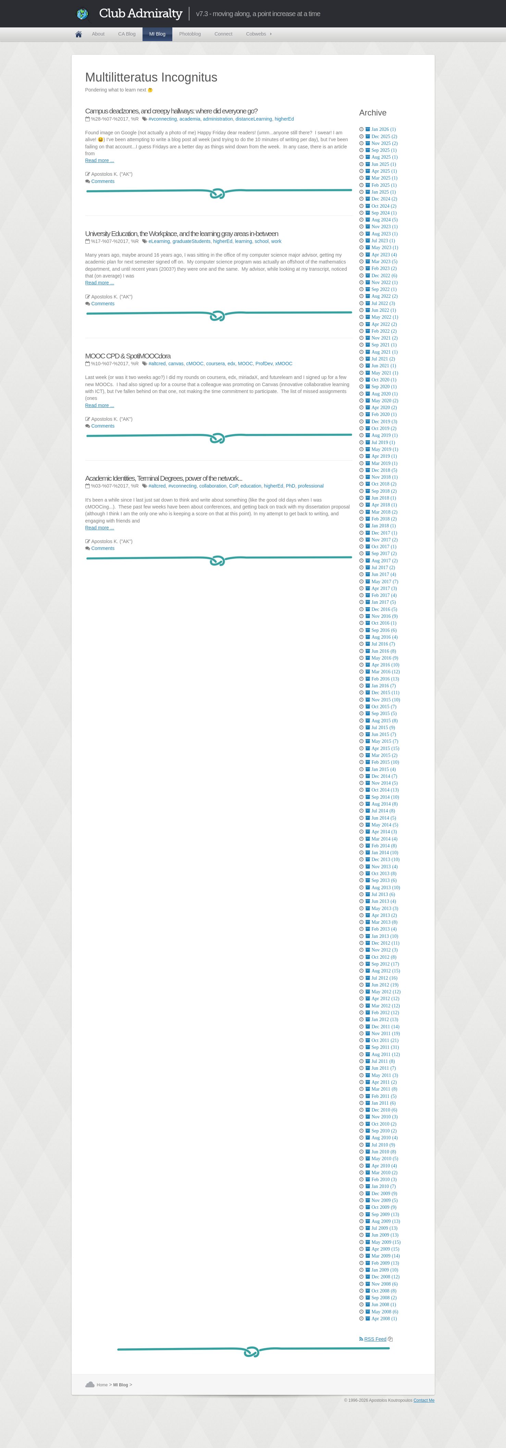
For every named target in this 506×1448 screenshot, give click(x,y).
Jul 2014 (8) (380, 810)
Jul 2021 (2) (380, 358)
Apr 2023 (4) (381, 254)
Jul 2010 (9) (380, 1144)
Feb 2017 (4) (381, 595)
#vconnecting (163, 119)
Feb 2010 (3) (381, 1179)
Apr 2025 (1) (381, 171)
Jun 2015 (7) (381, 734)
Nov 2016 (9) (382, 616)
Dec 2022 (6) (381, 275)
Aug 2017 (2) (382, 560)
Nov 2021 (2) (382, 337)
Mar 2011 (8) (381, 1089)
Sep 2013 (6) (381, 880)
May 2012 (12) (383, 991)
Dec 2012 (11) (382, 943)
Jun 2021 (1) (381, 365)
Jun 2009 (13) (382, 1234)
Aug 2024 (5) (382, 219)
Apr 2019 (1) (381, 456)
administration (218, 119)
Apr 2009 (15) (382, 1249)
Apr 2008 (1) (381, 1318)
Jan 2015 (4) (381, 769)
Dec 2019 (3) (381, 421)
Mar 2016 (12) (383, 671)
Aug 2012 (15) (383, 970)
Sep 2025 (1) (381, 150)
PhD (290, 486)
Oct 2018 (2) (381, 483)
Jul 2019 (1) (380, 442)
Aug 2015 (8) (382, 720)
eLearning (159, 241)
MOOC (245, 363)
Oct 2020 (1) (381, 379)
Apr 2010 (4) (381, 1165)
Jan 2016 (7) (381, 685)
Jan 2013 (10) (382, 936)
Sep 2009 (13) (382, 1214)
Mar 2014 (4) (382, 838)
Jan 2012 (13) (382, 1019)
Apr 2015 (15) (382, 748)
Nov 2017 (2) (382, 539)
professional (311, 486)
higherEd (284, 119)
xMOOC (284, 363)
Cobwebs (256, 34)
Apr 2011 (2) (381, 1082)
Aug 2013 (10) (383, 887)
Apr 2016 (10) (382, 664)
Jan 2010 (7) (381, 1186)
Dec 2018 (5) (381, 470)
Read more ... (99, 160)
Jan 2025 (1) (381, 191)
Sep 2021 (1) (381, 344)
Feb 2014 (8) (381, 845)
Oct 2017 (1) (381, 546)
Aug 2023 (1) (382, 233)
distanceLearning (254, 119)
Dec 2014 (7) (381, 776)
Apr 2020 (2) (381, 407)
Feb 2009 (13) (382, 1263)
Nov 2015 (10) (383, 699)
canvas (175, 363)
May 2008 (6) (382, 1311)
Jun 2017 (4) (381, 574)
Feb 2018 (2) (381, 518)
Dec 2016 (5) (381, 609)
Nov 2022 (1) (382, 282)
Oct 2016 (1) (381, 623)
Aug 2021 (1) (382, 351)
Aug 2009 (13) (383, 1221)
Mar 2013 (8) (382, 922)
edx (231, 363)
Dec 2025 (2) (381, 136)
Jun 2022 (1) (381, 310)
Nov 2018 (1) (382, 477)
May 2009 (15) (383, 1242)
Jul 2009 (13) (382, 1228)
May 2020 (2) (382, 400)
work (276, 241)
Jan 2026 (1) (381, 129)
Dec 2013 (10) (383, 859)
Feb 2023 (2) (381, 268)
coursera (215, 363)
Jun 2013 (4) (381, 901)
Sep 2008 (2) (381, 1297)
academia (190, 119)
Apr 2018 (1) (381, 504)
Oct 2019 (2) (381, 428)
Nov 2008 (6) (382, 1283)
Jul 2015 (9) (380, 727)
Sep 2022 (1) (381, 289)
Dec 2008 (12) (383, 1276)
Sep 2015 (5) (381, 713)
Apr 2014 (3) (381, 831)
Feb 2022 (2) (381, 331)
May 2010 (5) (382, 1158)
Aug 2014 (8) (382, 803)
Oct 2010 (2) (381, 1123)
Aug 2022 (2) (382, 296)
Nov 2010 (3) (382, 1116)
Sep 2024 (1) (381, 212)
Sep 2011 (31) (382, 1047)
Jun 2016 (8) (381, 651)
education (250, 486)
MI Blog (157, 34)
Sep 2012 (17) (382, 963)
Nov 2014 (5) (382, 783)
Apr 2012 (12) (382, 998)
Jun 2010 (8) (381, 1151)
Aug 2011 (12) (383, 1054)
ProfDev (264, 363)
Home (78, 34)
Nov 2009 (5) (382, 1200)
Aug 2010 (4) (382, 1137)
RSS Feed (373, 1339)
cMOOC (195, 363)
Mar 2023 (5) (382, 261)
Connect (223, 34)
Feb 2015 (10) (382, 762)
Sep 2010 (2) (381, 1130)
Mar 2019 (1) (382, 463)
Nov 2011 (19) (383, 1033)
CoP (233, 486)
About (98, 34)
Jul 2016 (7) (380, 643)
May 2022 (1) (382, 317)
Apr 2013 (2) (381, 915)
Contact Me (424, 1400)
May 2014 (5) (382, 824)
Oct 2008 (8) (381, 1290)
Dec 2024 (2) (381, 198)
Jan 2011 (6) (381, 1103)
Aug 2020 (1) (382, 393)
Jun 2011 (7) (381, 1068)
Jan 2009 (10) (382, 1269)
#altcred (157, 363)
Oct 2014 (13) (382, 789)
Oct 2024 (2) (381, 206)
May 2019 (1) (382, 449)
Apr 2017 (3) (381, 588)
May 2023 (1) (382, 247)
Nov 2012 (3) (382, 949)
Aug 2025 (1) (382, 157)
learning (243, 241)
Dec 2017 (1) (381, 532)
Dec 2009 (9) (381, 1193)
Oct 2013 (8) (381, 873)
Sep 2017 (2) (381, 553)
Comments (103, 181)
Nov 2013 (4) (382, 866)
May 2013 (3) (382, 908)
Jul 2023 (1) (380, 240)
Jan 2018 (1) (381, 525)
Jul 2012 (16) (382, 977)
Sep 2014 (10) (382, 797)
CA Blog (127, 34)
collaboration (212, 486)
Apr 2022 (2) (381, 324)
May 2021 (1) (382, 372)
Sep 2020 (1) (381, 386)
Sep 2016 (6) (381, 630)
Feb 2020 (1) (381, 414)
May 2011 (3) (382, 1075)
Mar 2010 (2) (382, 1172)
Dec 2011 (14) (382, 1026)
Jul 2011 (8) (380, 1061)
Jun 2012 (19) (382, 984)
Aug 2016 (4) (382, 637)
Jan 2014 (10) (382, 852)
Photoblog (190, 34)
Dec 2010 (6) (381, 1109)
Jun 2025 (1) (381, 164)
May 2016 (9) (382, 657)
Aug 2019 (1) (382, 435)
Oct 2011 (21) (382, 1040)
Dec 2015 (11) (382, 692)
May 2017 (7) (382, 581)
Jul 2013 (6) (380, 894)
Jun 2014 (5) (381, 817)
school (262, 241)
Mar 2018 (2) (382, 512)
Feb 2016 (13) (382, 678)
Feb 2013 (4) (381, 929)
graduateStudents (192, 241)
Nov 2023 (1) (382, 226)
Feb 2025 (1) (381, 185)
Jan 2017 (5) (381, 602)
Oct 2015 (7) (381, 706)
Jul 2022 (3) (380, 303)
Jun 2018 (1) (381, 497)
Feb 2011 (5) (381, 1096)
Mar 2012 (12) (383, 1005)
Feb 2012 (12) (382, 1012)
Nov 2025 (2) (382, 143)
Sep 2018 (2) (381, 491)
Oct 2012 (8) (381, 957)
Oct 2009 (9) (381, 1207)
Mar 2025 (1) (382, 177)
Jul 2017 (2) (380, 567)
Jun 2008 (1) (381, 1304)
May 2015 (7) (382, 741)
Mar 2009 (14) (383, 1255)
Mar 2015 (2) (382, 755)
